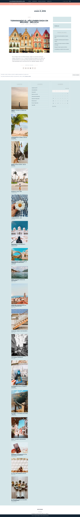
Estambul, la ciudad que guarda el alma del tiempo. (61, 40)
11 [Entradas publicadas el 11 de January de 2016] (53, 98)
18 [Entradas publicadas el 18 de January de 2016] (53, 100)
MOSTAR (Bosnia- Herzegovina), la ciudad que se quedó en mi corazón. (19, 262)
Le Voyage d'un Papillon (17, 1)
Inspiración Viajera (35, 98)
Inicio (30, 1)
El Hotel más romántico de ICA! (18, 473)
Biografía (35, 1)
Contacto (49, 1)
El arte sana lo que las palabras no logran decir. (61, 37)
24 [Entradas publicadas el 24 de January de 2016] (67, 100)
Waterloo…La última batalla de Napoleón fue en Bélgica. (19, 455)
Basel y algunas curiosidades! (18, 439)
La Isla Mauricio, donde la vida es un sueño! (62, 49)
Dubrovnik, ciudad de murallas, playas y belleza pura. (18, 305)
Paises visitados (42, 1)
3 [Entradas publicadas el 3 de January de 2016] (67, 93)
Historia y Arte (34, 94)
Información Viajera (35, 96)
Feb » (55, 106)
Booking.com (57, 25)
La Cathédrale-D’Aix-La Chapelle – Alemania (19, 387)
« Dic (53, 106)
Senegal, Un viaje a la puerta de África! (61, 47)
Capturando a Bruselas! (17, 357)
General (33, 92)
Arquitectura (34, 87)
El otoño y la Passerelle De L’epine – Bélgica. (19, 414)
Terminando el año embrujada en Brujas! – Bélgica (29, 21)
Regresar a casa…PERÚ (16, 191)
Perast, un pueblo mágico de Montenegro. (18, 280)
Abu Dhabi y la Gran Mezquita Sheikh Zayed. (18, 244)
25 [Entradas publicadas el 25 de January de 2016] (53, 103)
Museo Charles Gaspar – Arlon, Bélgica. (18, 165)
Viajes (33, 105)
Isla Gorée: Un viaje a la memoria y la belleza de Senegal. (62, 44)
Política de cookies (28, 76)
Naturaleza (33, 100)
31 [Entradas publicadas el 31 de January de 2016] (67, 103)
